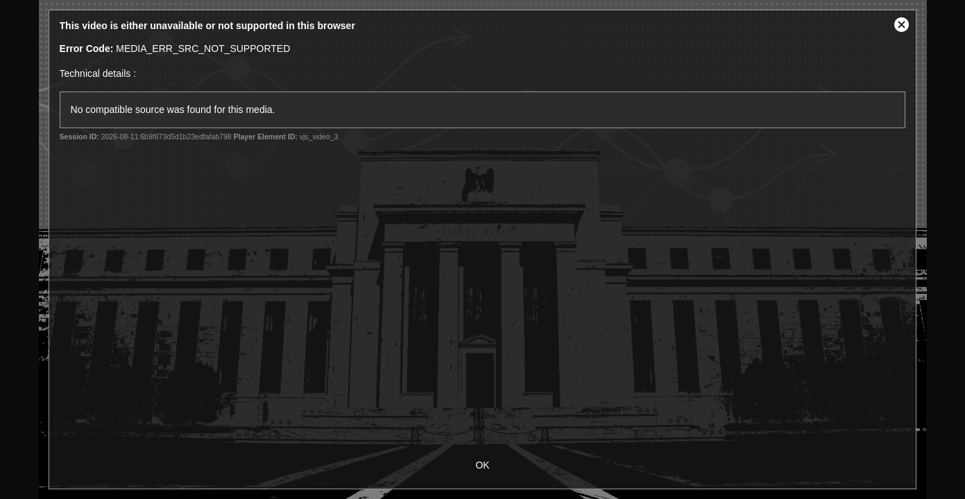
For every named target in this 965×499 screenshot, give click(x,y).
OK (482, 465)
